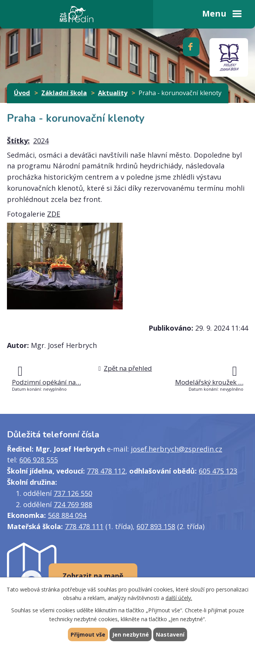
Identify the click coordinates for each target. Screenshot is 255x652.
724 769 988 (73, 504)
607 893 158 (156, 526)
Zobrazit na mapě (92, 575)
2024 (41, 140)
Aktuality (112, 93)
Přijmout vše (88, 634)
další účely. (178, 598)
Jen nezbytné (130, 634)
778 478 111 (84, 526)
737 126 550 (73, 493)
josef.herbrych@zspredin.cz (176, 449)
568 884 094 (67, 515)
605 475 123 (218, 471)
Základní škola (64, 93)
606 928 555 (38, 459)
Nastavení (170, 634)
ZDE (53, 213)
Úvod (22, 93)
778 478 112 (106, 471)
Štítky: (18, 140)
